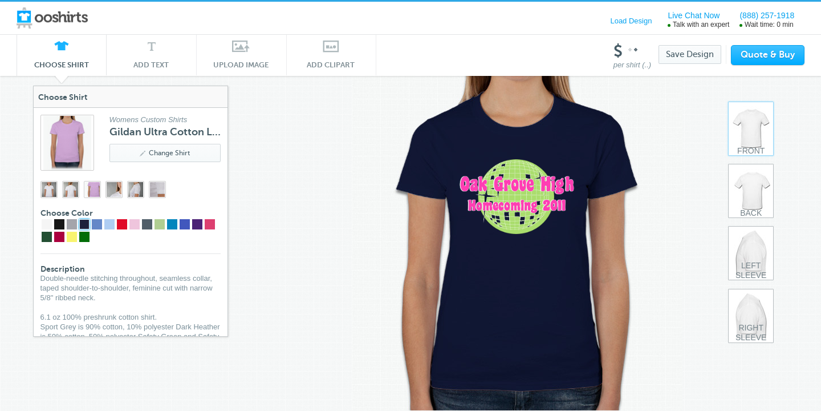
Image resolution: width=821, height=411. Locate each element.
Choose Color (66, 212)
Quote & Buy (768, 55)
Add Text (151, 65)
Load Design (631, 21)
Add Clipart (331, 65)
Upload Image (241, 65)
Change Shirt (165, 153)
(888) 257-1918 (766, 15)
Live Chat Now (694, 15)
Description (62, 268)
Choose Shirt (61, 68)
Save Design (690, 54)
